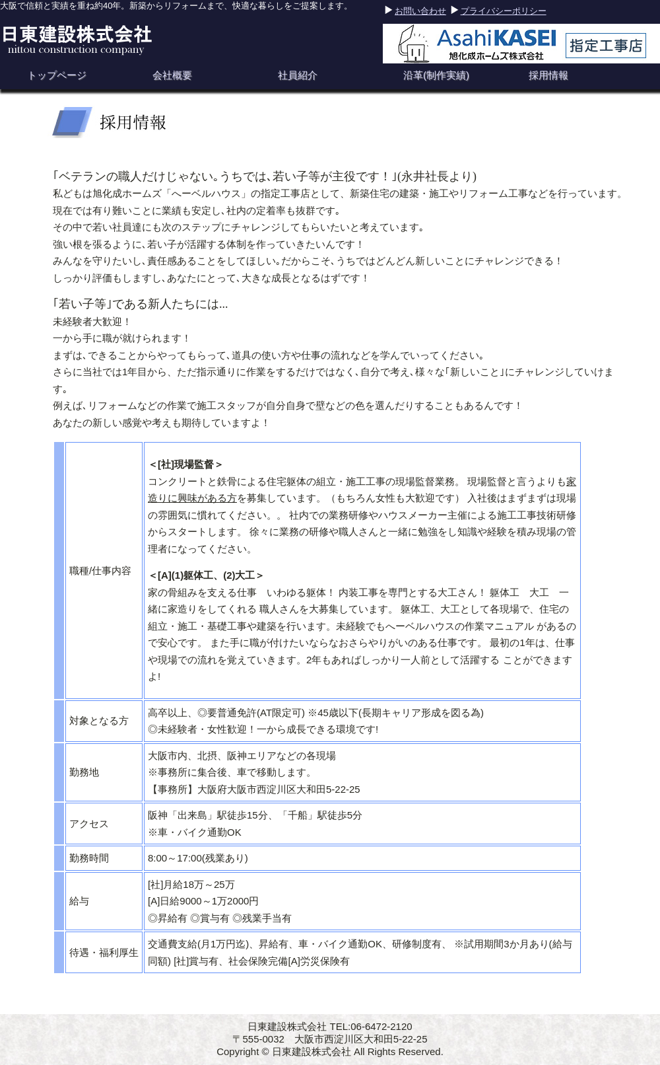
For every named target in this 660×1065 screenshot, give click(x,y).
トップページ (56, 75)
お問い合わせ (420, 11)
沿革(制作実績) (436, 75)
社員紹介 (297, 75)
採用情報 (548, 75)
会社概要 (172, 75)
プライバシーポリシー (503, 11)
